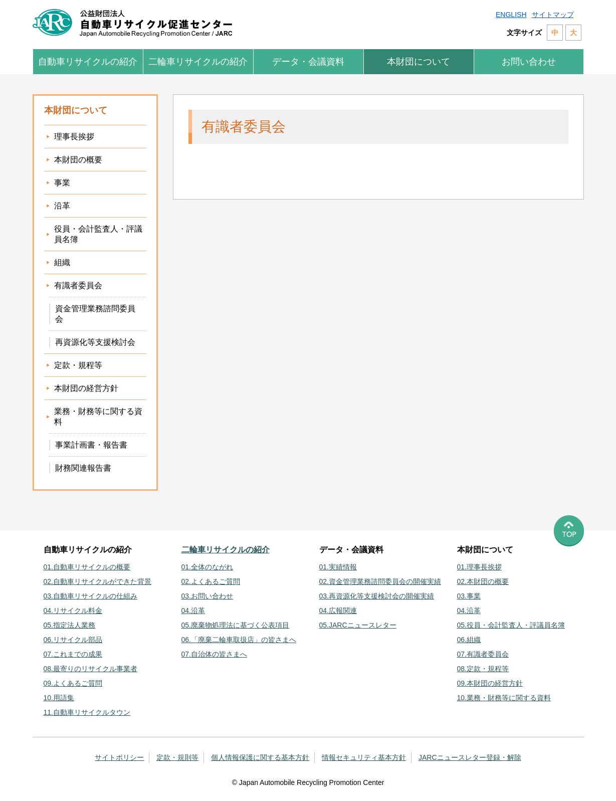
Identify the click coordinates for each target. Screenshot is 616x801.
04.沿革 (193, 611)
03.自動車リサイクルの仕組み (90, 596)
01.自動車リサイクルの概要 (87, 567)
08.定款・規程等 (483, 669)
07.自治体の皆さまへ (214, 654)
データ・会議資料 (308, 62)
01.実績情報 (338, 567)
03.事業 (469, 596)
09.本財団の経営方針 (490, 683)
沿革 (62, 206)
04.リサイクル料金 (73, 611)
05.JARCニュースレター (357, 625)
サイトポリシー (119, 757)
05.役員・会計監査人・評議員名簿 (511, 625)
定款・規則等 (177, 757)
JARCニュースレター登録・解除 (470, 757)
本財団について (418, 62)
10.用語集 (59, 698)
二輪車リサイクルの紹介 (198, 62)
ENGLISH (511, 15)
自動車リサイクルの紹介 (87, 62)
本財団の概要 (78, 159)
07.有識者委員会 (483, 654)
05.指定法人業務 (69, 625)
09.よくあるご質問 (73, 683)
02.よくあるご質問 (210, 581)
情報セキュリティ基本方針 (364, 757)
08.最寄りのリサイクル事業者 (90, 669)
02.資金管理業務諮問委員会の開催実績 (380, 581)
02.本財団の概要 (483, 581)
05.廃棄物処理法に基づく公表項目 (235, 625)
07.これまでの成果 (73, 654)
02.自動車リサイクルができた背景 (97, 581)
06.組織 (469, 640)
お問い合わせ (529, 62)
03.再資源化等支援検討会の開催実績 (376, 596)
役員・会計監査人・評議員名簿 (98, 234)
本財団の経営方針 (86, 388)
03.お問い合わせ (207, 596)
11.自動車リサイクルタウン (87, 712)
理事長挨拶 (74, 136)
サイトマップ (553, 15)
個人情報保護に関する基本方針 (260, 757)
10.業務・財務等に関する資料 (504, 698)
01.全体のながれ (207, 567)
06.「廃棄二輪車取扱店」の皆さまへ (238, 640)
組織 (62, 262)
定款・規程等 (78, 365)
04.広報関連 (338, 611)
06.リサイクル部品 (73, 640)
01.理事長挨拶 (479, 567)
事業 (62, 182)
